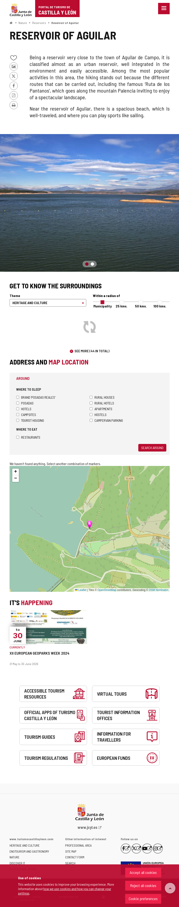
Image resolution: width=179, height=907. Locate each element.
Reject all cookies (143, 885)
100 (159, 306)
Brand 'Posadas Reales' (35, 397)
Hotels (23, 409)
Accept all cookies (143, 872)
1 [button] (86, 264)
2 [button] (92, 264)
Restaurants (28, 437)
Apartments (101, 409)
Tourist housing (30, 420)
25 (121, 306)
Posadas (25, 403)
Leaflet (80, 590)
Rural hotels (102, 403)
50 (141, 306)
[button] (15, 472)
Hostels (98, 414)
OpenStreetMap (107, 590)
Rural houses (102, 397)
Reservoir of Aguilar (65, 23)
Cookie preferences (143, 898)
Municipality (102, 306)
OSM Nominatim (158, 590)
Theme (15, 295)
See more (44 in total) (91, 351)
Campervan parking (106, 420)
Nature (22, 23)
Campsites (26, 414)
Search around (152, 448)
